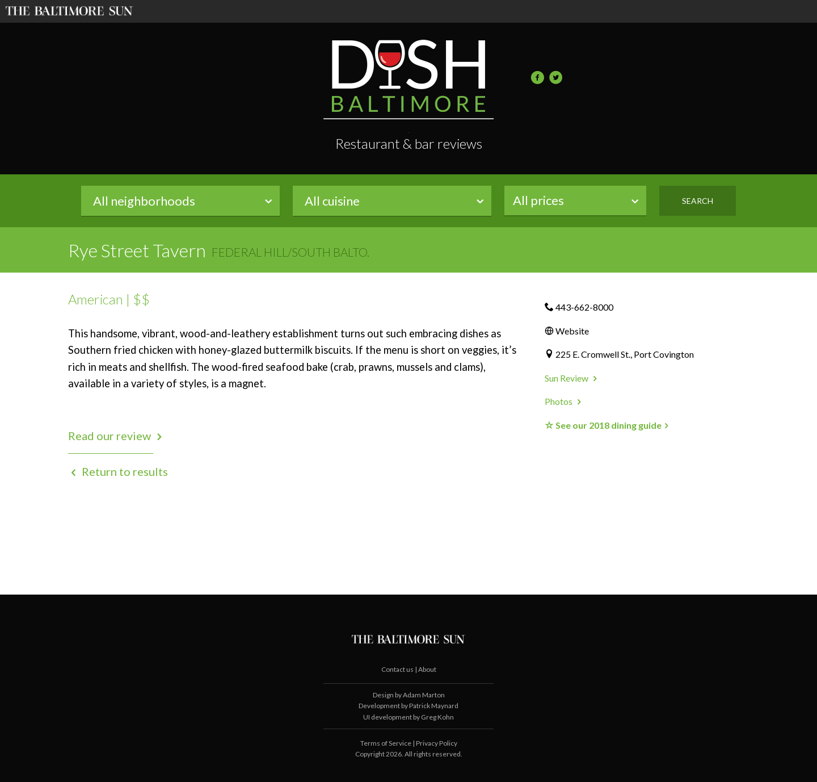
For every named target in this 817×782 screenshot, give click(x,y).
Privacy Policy (436, 743)
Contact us (398, 669)
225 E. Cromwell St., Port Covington (624, 354)
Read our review (116, 435)
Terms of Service (385, 743)
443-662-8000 (584, 307)
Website (572, 330)
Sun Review (572, 378)
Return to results (118, 471)
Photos (564, 401)
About (427, 669)
